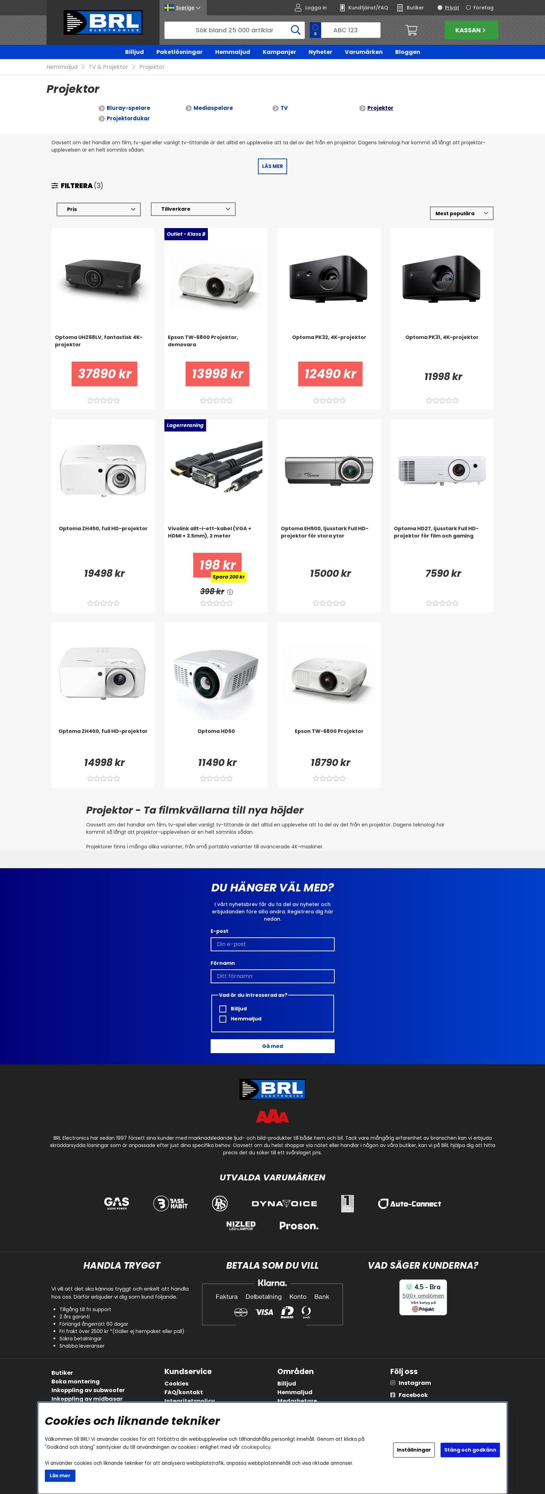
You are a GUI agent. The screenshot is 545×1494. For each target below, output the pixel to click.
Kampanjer (279, 52)
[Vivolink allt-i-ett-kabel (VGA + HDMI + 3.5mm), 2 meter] (216, 539)
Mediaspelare (213, 108)
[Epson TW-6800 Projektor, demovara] (216, 348)
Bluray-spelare (128, 108)
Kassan (471, 30)
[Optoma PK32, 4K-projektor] (329, 348)
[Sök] (234, 30)
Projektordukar (128, 118)
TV (284, 108)
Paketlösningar (179, 52)
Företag (483, 7)
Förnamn (223, 963)
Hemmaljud (232, 52)
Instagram (415, 1383)
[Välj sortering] (462, 214)
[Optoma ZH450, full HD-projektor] (103, 539)
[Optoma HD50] (216, 742)
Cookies (176, 1384)
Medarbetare (297, 1401)
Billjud (134, 52)
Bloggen (407, 52)
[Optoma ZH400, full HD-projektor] (103, 742)
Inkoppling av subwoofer (88, 1390)
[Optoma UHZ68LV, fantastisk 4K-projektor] (103, 348)
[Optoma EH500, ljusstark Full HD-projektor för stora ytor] (329, 539)
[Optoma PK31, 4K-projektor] (442, 348)
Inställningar (414, 1449)
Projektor (152, 67)
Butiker (62, 1373)
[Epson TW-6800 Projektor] (329, 742)
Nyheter (320, 52)
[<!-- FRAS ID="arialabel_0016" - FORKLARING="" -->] (230, 592)
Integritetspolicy (189, 1401)
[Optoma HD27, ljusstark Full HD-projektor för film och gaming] (442, 539)
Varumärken (364, 52)
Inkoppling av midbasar (87, 1399)
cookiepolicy (256, 1447)
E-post (219, 931)
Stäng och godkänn (470, 1449)
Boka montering (75, 1382)
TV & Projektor (108, 67)
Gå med (272, 1046)
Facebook (413, 1395)
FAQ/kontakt (183, 1392)
